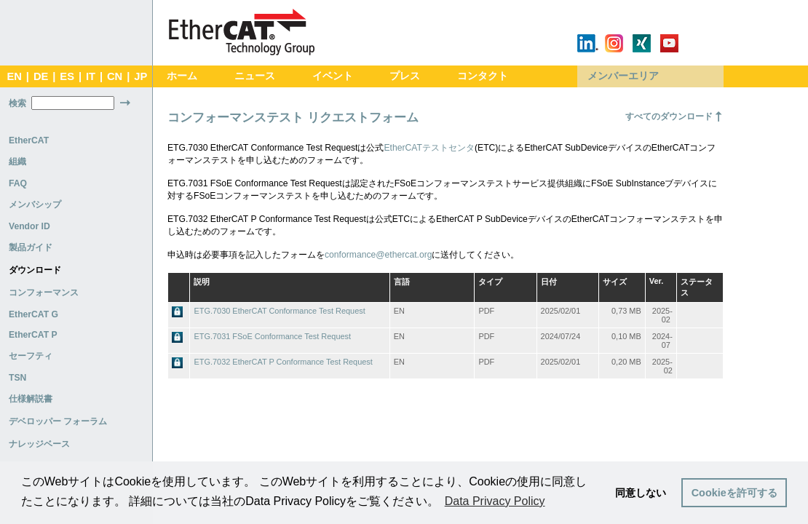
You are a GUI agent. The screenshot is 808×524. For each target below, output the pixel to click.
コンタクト (482, 76)
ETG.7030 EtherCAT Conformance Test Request (279, 310)
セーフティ (30, 356)
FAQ (18, 183)
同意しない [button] (640, 493)
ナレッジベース (39, 444)
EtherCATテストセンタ (429, 148)
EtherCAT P (33, 335)
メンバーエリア (623, 76)
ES (67, 76)
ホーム (182, 76)
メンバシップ (35, 204)
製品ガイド (30, 247)
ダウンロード (35, 270)
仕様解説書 (30, 399)
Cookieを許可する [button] (734, 493)
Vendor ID (29, 226)
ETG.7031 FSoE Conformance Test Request (272, 336)
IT (90, 76)
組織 (17, 161)
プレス (404, 76)
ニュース (254, 76)
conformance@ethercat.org (378, 255)
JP (140, 76)
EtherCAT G (33, 314)
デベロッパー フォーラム (58, 421)
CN (114, 76)
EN (14, 76)
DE (40, 76)
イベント (332, 76)
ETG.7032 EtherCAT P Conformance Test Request (283, 361)
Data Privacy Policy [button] (495, 501)
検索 (17, 103)
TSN (17, 378)
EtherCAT (29, 140)
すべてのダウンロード (669, 116)
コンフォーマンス (44, 292)
